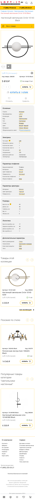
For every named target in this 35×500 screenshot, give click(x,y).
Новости (21, 458)
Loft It (4, 73)
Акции (4, 453)
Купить (26, 87)
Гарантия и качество (25, 447)
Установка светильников (26, 445)
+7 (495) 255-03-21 (25, 8)
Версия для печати (32, 73)
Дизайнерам (23, 453)
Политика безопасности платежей (17, 473)
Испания (12, 73)
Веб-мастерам (23, 451)
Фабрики (4, 445)
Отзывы (21, 455)
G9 (20, 150)
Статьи (21, 460)
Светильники (19, 11)
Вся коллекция (27, 310)
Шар (20, 179)
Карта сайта (5, 455)
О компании (7, 440)
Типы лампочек (24, 462)
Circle (20, 116)
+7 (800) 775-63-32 (9, 8)
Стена (20, 241)
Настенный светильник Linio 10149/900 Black (13, 416)
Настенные (29, 11)
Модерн (21, 123)
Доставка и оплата (24, 443)
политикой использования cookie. (18, 486)
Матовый (22, 174)
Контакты (4, 443)
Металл (26, 128)
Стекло (21, 128)
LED (20, 141)
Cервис (22, 440)
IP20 (20, 246)
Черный (26, 125)
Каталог (10, 11)
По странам (5, 447)
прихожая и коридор (25, 244)
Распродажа (5, 449)
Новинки (4, 451)
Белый (21, 125)
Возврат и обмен (24, 449)
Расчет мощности (25, 130)
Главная (4, 11)
